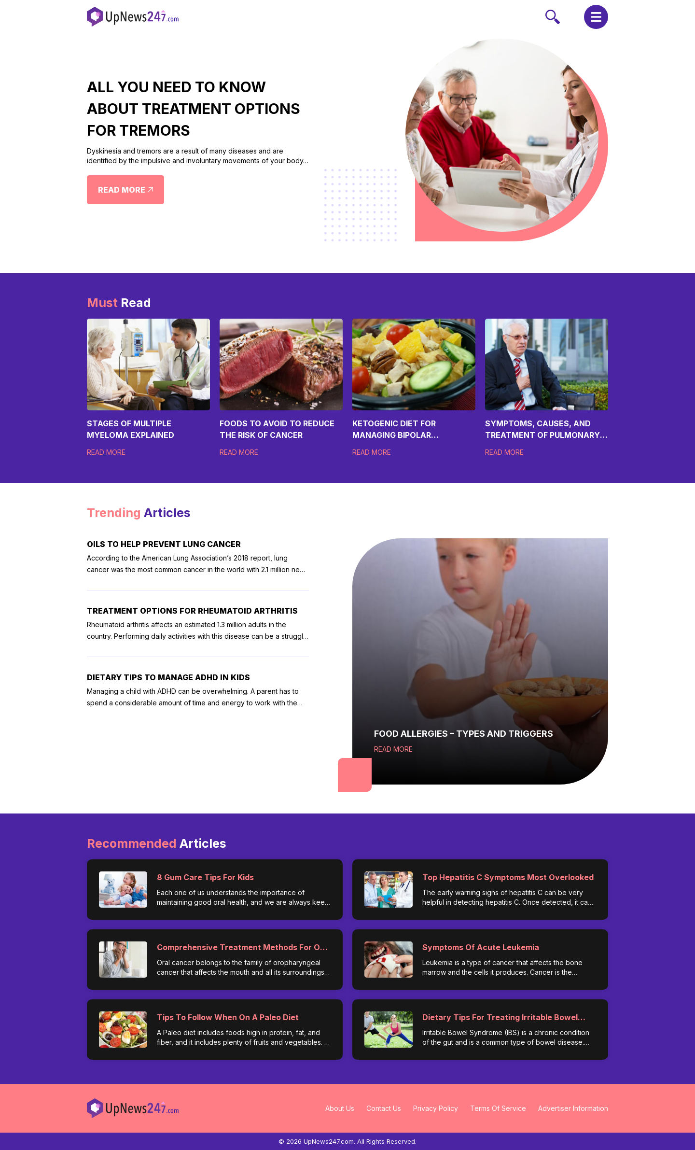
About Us (339, 1108)
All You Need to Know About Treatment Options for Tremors (193, 108)
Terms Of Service (498, 1108)
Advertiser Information (573, 1108)
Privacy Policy (435, 1108)
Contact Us (383, 1108)
